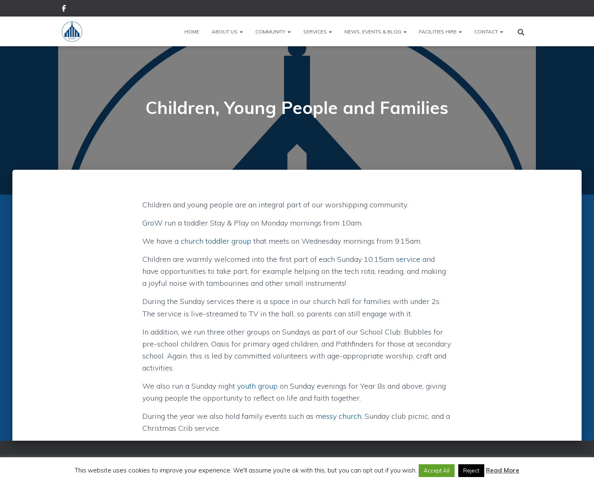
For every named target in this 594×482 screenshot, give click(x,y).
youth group (257, 386)
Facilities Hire (440, 31)
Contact (488, 31)
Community (273, 31)
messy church (338, 416)
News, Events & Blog (375, 31)
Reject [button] (471, 470)
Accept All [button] (437, 470)
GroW (152, 223)
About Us (227, 31)
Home (191, 31)
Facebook (64, 9)
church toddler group (216, 241)
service (408, 259)
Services (317, 31)
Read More (502, 470)
